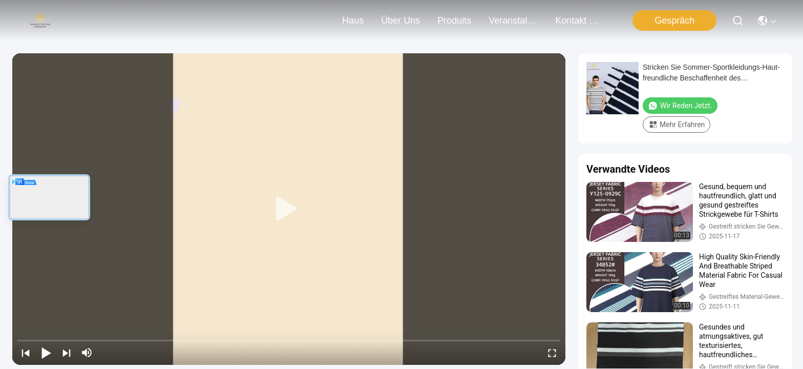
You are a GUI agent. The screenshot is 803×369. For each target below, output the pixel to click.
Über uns (400, 20)
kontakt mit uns (579, 20)
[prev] (25, 352)
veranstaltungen (513, 20)
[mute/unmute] (87, 352)
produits (454, 20)
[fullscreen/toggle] (552, 352)
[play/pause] (46, 352)
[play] (289, 209)
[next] (66, 352)
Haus (353, 20)
